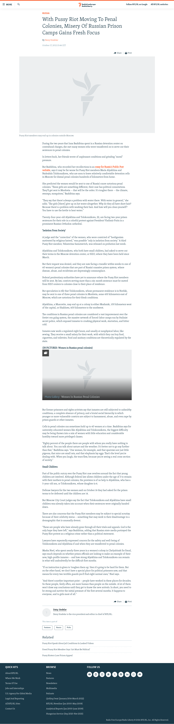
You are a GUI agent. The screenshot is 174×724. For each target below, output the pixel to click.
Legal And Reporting (14, 699)
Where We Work (12, 678)
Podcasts (50, 694)
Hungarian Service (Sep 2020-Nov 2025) (64, 714)
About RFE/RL (11, 673)
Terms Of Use (11, 683)
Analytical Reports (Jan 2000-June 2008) (64, 709)
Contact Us (10, 709)
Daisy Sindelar (51, 40)
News (48, 673)
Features (50, 678)
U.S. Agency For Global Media (18, 694)
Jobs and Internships (14, 689)
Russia (45, 13)
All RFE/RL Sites (12, 704)
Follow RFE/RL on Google (136, 4)
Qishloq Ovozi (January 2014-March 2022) (65, 699)
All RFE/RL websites (159, 4)
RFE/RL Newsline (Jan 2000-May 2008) (64, 704)
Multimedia (51, 689)
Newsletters (51, 683)
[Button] (118, 53)
